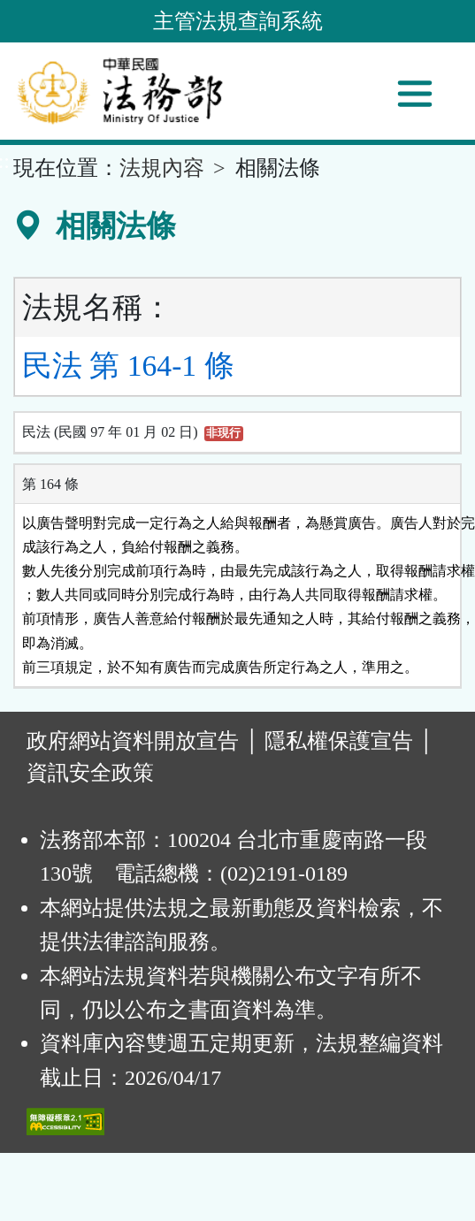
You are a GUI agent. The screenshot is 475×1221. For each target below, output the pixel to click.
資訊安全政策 (90, 772)
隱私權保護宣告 (338, 740)
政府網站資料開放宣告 (133, 740)
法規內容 (161, 167)
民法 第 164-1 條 (128, 365)
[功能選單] (415, 93)
